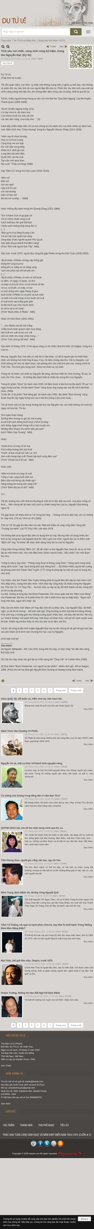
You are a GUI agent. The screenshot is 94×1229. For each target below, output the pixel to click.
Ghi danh (76, 23)
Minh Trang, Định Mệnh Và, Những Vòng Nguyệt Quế (29, 892)
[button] (88, 31)
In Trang (3, 681)
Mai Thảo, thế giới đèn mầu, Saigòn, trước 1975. (27, 960)
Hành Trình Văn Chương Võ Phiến (19, 731)
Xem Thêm (6, 1065)
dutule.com (34, 1153)
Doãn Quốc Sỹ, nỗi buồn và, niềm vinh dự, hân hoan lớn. (31, 698)
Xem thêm (6, 1103)
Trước (53, 46)
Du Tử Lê (7, 63)
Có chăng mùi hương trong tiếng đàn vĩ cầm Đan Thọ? (30, 795)
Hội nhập (88, 23)
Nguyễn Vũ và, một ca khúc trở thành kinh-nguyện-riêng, (32, 763)
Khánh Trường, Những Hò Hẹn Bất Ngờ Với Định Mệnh (30, 993)
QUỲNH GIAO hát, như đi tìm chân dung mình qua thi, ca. (32, 828)
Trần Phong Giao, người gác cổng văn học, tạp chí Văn (30, 860)
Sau (61, 46)
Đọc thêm (88, 709)
